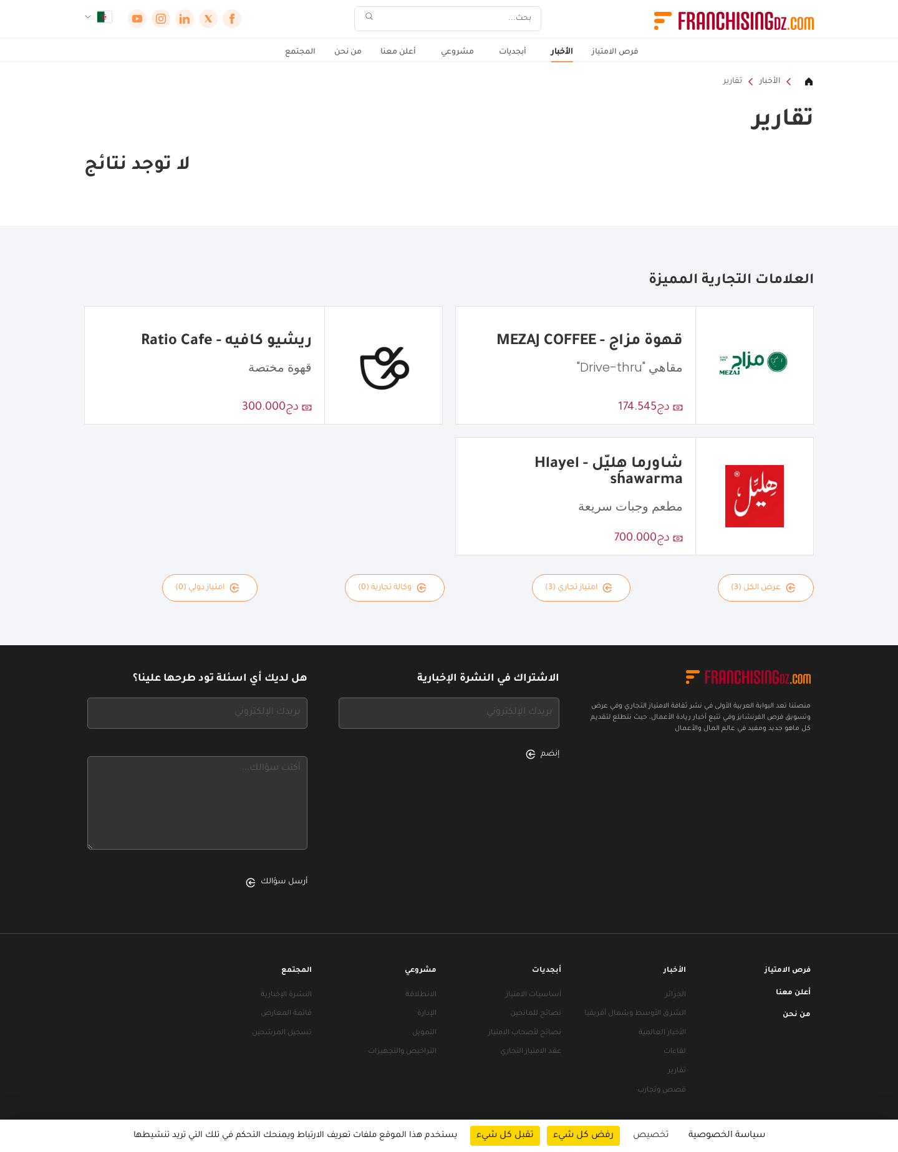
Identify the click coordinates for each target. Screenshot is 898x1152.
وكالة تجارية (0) (392, 588)
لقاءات (675, 1052)
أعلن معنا (398, 52)
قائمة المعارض (286, 1014)
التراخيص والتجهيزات (402, 1052)
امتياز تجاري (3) (578, 588)
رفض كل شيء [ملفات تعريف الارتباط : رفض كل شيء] (583, 1136)
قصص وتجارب (661, 1091)
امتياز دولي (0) (207, 588)
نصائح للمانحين (535, 1014)
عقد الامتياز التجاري (530, 1052)
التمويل (424, 1033)
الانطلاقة (421, 995)
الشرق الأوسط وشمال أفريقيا (635, 1014)
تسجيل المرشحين (282, 1033)
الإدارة (427, 1014)
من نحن (348, 52)
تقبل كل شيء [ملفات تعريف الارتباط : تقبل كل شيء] (505, 1136)
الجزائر (675, 995)
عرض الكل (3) (763, 588)
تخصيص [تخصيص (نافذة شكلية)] (651, 1136)
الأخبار (562, 52)
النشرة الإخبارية (286, 995)
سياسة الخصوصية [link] (726, 1136)
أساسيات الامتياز (533, 995)
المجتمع (300, 52)
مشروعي (457, 52)
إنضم (542, 754)
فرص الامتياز (615, 52)
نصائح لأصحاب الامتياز (524, 1033)
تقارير (732, 81)
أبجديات (512, 52)
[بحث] (455, 19)
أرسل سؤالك (276, 883)
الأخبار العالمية (662, 1033)
